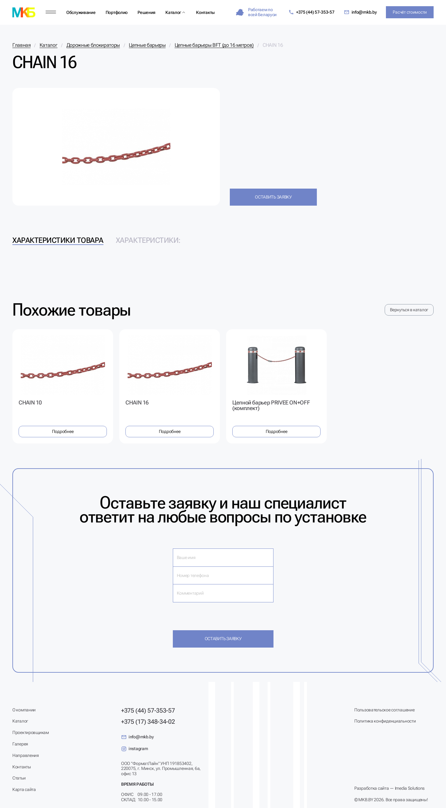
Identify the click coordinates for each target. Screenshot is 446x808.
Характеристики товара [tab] (57, 240)
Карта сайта (24, 789)
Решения (146, 12)
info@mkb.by (360, 12)
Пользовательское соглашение (384, 709)
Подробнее (62, 431)
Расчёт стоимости (410, 12)
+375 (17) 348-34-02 (148, 721)
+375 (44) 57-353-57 (311, 12)
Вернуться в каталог (409, 309)
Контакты (205, 12)
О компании (24, 709)
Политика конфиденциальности (385, 720)
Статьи (18, 777)
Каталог (173, 12)
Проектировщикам (30, 732)
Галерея (20, 743)
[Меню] (51, 12)
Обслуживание (81, 12)
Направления (25, 755)
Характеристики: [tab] (148, 240)
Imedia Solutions (410, 788)
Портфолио (117, 12)
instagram (134, 749)
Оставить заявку (273, 196)
